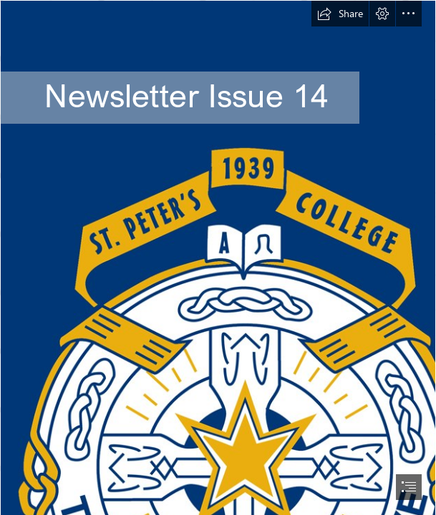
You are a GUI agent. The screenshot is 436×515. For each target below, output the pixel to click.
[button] (340, 13)
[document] (218, 257)
